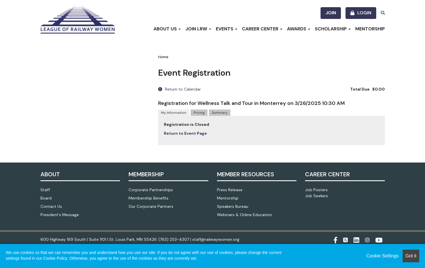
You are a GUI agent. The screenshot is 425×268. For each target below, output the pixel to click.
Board (46, 198)
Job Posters (316, 189)
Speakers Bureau (232, 206)
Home (163, 56)
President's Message (59, 214)
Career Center (262, 29)
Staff (45, 189)
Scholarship (333, 29)
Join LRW (198, 29)
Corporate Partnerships (151, 189)
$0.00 (378, 89)
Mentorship (370, 29)
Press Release (229, 189)
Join (330, 13)
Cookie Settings (382, 255)
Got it (410, 255)
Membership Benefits (148, 198)
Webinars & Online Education (244, 214)
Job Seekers (316, 195)
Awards (298, 29)
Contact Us (51, 206)
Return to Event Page (185, 133)
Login (364, 13)
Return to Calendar (179, 89)
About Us (167, 29)
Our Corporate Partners (151, 206)
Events (226, 29)
